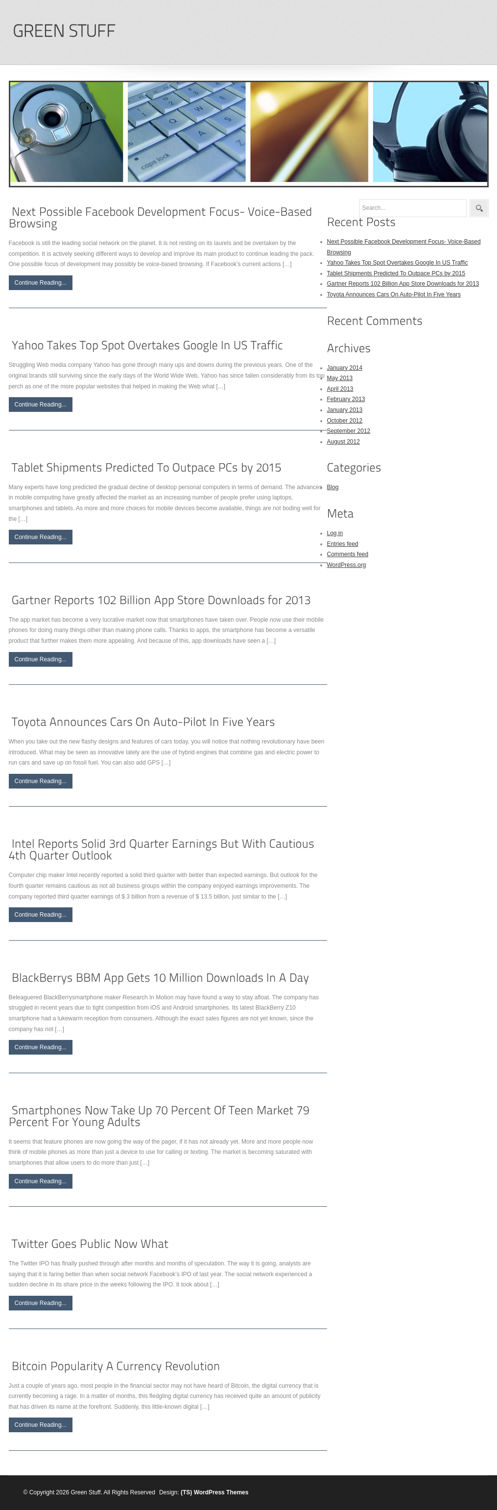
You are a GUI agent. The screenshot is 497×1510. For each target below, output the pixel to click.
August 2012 (343, 441)
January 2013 (345, 409)
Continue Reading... (41, 282)
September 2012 (349, 431)
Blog (333, 487)
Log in (335, 533)
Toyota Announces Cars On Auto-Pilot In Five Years (394, 294)
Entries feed (342, 544)
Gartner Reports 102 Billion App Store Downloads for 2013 (403, 283)
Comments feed (348, 554)
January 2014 (345, 367)
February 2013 (346, 399)
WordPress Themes (221, 1492)
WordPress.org (346, 565)
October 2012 (345, 420)
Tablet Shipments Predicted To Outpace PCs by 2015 (396, 273)
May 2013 (340, 378)
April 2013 (340, 388)
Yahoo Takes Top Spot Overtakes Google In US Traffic (397, 262)
